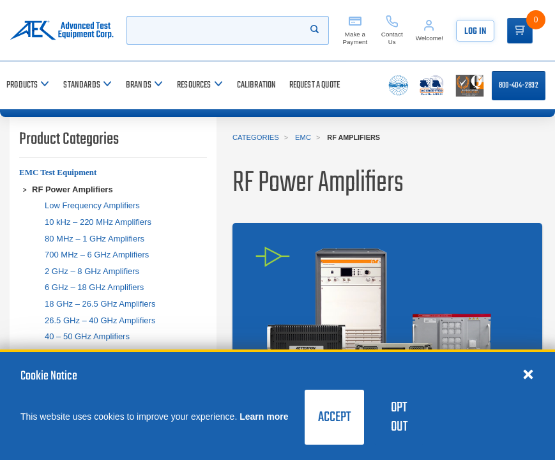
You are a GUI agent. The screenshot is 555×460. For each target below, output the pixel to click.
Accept (334, 417)
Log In (475, 31)
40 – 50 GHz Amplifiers (87, 336)
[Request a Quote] (315, 85)
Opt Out (399, 417)
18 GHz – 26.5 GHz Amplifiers (100, 304)
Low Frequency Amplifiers (92, 205)
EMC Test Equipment (57, 172)
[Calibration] (257, 85)
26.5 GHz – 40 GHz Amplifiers (100, 320)
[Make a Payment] (355, 30)
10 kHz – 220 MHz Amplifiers (98, 222)
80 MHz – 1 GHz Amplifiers (94, 238)
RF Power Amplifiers (72, 189)
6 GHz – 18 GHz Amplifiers (94, 287)
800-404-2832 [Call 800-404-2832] (518, 85)
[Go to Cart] (520, 30)
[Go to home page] (62, 30)
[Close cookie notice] (528, 373)
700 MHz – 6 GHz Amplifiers (97, 254)
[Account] (429, 30)
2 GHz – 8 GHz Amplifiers (92, 271)
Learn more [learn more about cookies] (263, 416)
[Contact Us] (392, 30)
